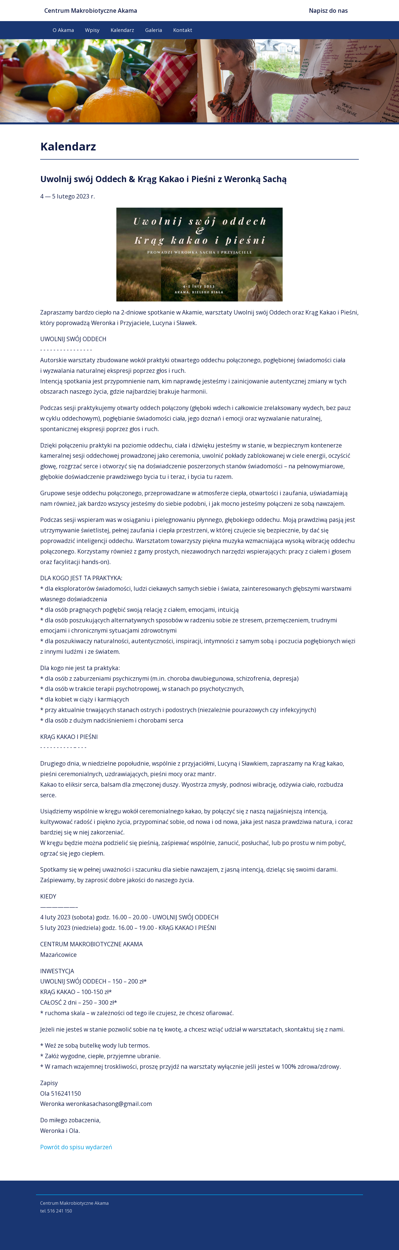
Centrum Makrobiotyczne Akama (90, 10)
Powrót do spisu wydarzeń (76, 1147)
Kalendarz (122, 30)
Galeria (153, 30)
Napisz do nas (328, 10)
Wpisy (92, 30)
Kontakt (182, 30)
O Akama (63, 30)
